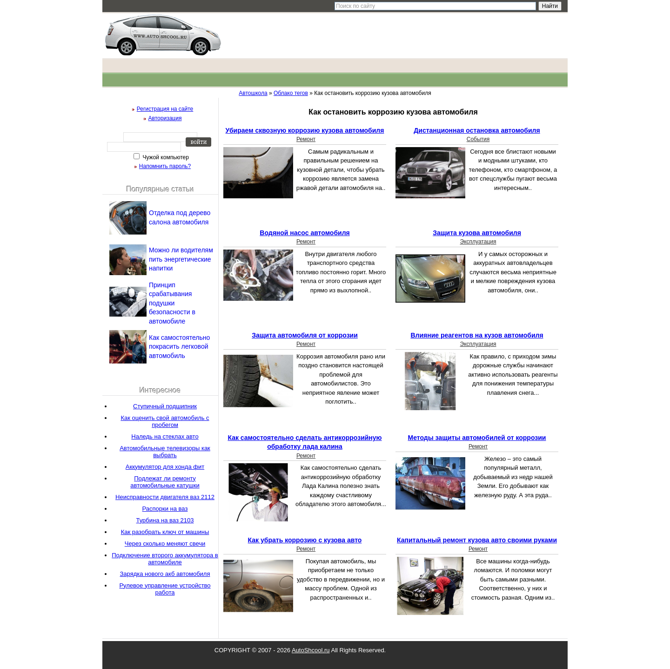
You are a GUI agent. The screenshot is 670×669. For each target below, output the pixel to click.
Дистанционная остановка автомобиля (477, 130)
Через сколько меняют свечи (165, 543)
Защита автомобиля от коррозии (305, 335)
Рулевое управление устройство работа (164, 589)
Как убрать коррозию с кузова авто (305, 540)
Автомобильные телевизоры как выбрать (165, 452)
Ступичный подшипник (165, 406)
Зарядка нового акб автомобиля (165, 573)
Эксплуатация (478, 241)
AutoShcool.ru (311, 650)
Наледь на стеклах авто (164, 436)
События (478, 139)
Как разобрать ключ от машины (165, 531)
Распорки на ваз (165, 508)
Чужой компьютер (165, 157)
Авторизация (165, 118)
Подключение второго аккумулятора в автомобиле (165, 559)
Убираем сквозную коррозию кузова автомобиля (305, 130)
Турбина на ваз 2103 (165, 520)
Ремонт (305, 139)
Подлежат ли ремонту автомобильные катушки (164, 482)
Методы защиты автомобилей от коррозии (477, 437)
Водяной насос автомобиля (304, 233)
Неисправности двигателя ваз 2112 (164, 496)
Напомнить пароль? (165, 166)
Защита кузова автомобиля (477, 233)
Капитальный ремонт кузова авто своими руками (477, 540)
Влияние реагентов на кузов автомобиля (476, 335)
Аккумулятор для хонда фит (165, 466)
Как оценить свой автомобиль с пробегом (165, 421)
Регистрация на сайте (165, 109)
